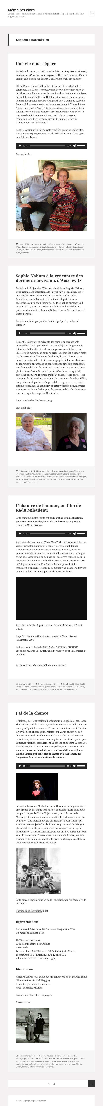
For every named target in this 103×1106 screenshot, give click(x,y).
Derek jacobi (68, 684)
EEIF (54, 1058)
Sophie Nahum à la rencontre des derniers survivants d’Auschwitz (49, 278)
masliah (40, 1064)
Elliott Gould (80, 684)
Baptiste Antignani (50, 247)
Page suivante (91, 1083)
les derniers (40, 476)
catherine (48, 1058)
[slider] (47, 145)
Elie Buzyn (46, 474)
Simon (18, 1066)
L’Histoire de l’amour (46, 636)
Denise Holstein (65, 247)
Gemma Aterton (37, 686)
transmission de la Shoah (66, 689)
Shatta (79, 1064)
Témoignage (67, 244)
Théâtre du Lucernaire (28, 940)
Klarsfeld (37, 249)
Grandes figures (46, 1055)
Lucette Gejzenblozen (55, 476)
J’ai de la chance (32, 713)
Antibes (28, 247)
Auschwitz (37, 247)
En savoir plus (24, 154)
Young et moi (21, 482)
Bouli (41, 1058)
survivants (54, 479)
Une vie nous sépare (36, 63)
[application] (51, 146)
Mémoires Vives (21, 9)
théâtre (25, 1066)
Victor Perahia (77, 479)
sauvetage (71, 1064)
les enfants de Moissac (40, 1061)
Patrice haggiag (59, 1064)
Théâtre (30, 1058)
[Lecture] (19, 145)
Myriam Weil (60, 249)
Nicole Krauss (78, 686)
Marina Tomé (30, 1064)
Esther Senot (56, 474)
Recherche (71, 1055)
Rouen (69, 249)
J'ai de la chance (66, 1058)
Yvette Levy (32, 482)
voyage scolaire (22, 252)
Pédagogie (68, 471)
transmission (78, 249)
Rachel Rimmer (71, 476)
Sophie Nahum (42, 479)
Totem (32, 1066)
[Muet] (74, 145)
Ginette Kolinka (69, 474)
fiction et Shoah (22, 686)
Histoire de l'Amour (64, 686)
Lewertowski (56, 1061)
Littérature (47, 684)
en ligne (51, 958)
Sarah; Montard (22, 479)
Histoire (57, 1055)
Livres (36, 244)
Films (38, 471)
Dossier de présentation (29, 910)
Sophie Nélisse (36, 689)
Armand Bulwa (25, 474)
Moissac (47, 1064)
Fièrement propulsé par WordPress (31, 1100)
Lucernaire (66, 1061)
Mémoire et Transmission (50, 244)
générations (50, 686)
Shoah (32, 479)
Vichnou (50, 1066)
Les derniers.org (43, 400)
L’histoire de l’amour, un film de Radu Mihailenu (48, 508)
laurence (26, 1061)
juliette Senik (27, 249)
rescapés (82, 476)
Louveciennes (48, 249)
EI (58, 1058)
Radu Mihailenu (22, 689)
